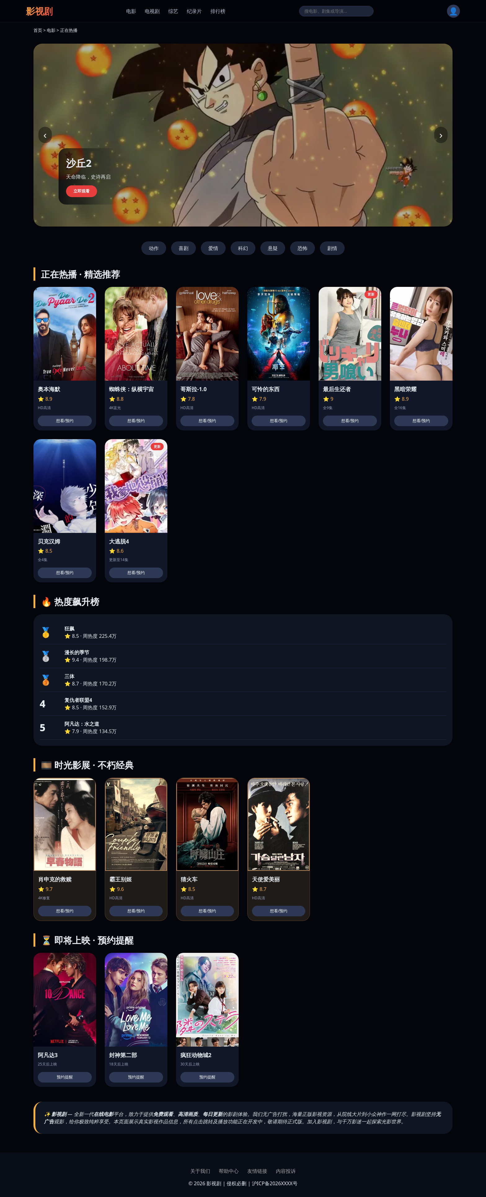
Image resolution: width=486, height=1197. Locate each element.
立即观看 (81, 191)
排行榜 (217, 11)
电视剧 (152, 11)
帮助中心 (229, 1171)
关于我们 (200, 1171)
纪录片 (194, 11)
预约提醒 (65, 1077)
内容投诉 (286, 1171)
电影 (131, 11)
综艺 (173, 11)
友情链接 (257, 1171)
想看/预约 (64, 420)
